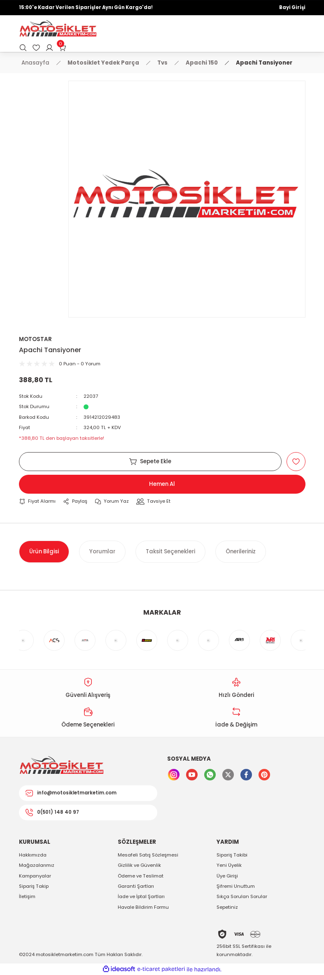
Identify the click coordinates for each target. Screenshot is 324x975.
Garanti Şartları (136, 886)
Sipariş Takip (34, 886)
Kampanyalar (35, 876)
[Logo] (57, 29)
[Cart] (62, 48)
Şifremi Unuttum (236, 886)
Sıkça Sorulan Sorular (242, 896)
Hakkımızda (33, 855)
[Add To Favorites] (296, 461)
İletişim (27, 896)
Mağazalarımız (36, 865)
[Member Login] (49, 48)
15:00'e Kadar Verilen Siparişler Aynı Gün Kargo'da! (86, 7)
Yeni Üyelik (229, 865)
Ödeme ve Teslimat (140, 876)
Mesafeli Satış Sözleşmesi (148, 855)
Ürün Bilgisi (44, 551)
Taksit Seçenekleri (170, 551)
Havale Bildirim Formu (143, 907)
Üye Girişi (227, 876)
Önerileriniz (241, 551)
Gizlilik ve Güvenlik (139, 865)
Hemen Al (162, 484)
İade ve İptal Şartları (141, 896)
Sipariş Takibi (232, 855)
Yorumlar (102, 551)
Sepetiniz (227, 907)
